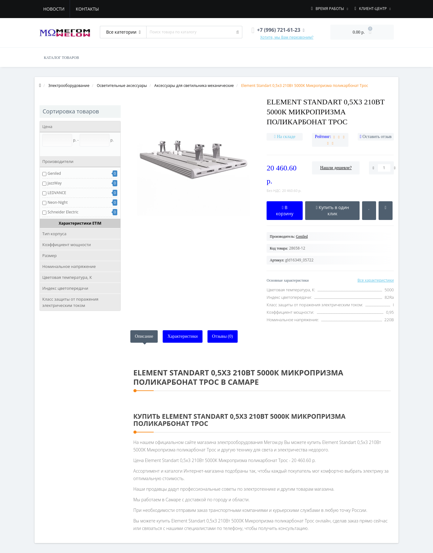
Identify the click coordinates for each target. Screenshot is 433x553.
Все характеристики (375, 280)
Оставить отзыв (377, 136)
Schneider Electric (63, 212)
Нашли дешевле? (336, 167)
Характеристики (182, 336)
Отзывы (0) (222, 336)
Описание (144, 336)
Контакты (87, 9)
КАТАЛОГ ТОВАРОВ (61, 57)
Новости (53, 9)
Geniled (54, 173)
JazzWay (55, 183)
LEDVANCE (57, 192)
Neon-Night (58, 202)
